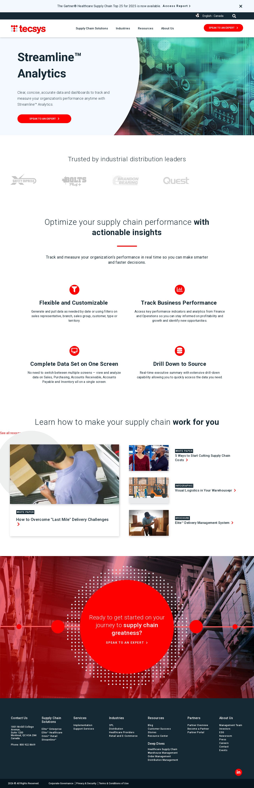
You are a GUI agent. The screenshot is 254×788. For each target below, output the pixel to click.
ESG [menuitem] (221, 732)
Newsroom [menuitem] (225, 736)
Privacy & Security (86, 783)
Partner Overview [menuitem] (198, 725)
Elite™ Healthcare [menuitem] (52, 732)
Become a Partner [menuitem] (198, 728)
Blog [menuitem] (150, 725)
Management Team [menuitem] (230, 725)
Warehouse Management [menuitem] (163, 752)
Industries (123, 28)
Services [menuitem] (80, 718)
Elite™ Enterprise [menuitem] (52, 729)
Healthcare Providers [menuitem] (121, 732)
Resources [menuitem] (156, 718)
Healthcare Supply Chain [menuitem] (162, 749)
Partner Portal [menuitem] (196, 732)
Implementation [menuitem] (82, 725)
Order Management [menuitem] (159, 756)
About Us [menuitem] (226, 718)
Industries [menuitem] (116, 718)
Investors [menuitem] (225, 728)
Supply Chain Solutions (92, 28)
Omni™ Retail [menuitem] (49, 736)
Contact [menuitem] (224, 746)
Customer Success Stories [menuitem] (159, 730)
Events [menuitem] (223, 750)
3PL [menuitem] (111, 725)
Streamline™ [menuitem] (49, 739)
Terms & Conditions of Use (114, 783)
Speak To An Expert (222, 27)
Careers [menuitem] (224, 743)
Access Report (175, 6)
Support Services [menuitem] (83, 728)
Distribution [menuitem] (116, 728)
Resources (145, 28)
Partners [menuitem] (194, 718)
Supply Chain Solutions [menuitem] (51, 720)
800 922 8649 (27, 744)
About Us (167, 28)
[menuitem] (164, 742)
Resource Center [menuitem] (158, 736)
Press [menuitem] (222, 739)
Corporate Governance (61, 783)
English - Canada (213, 15)
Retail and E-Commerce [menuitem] (123, 736)
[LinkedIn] (238, 772)
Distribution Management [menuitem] (163, 760)
